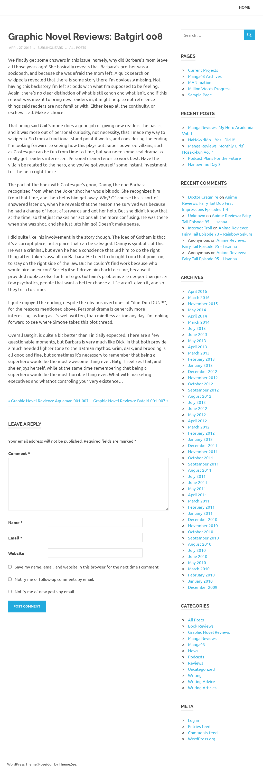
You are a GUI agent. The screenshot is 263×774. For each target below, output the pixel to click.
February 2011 (201, 506)
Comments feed (203, 732)
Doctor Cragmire (203, 196)
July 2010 (197, 550)
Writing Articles (202, 687)
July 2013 (197, 328)
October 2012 (200, 383)
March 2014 (199, 321)
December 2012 (202, 371)
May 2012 (197, 414)
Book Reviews (200, 625)
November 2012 (203, 377)
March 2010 (199, 568)
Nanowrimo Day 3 (204, 164)
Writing (195, 675)
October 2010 (200, 531)
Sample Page (200, 94)
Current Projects (203, 69)
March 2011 (199, 500)
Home (244, 7)
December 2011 (202, 445)
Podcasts (196, 656)
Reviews (195, 662)
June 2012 (197, 408)
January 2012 (200, 439)
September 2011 (203, 463)
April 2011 (197, 494)
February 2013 (201, 358)
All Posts (77, 47)
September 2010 (203, 537)
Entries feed (199, 726)
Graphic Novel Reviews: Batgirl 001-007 (129, 400)
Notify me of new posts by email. (45, 591)
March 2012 (199, 426)
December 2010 (202, 519)
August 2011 (199, 469)
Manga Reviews (202, 638)
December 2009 (202, 587)
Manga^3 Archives (205, 76)
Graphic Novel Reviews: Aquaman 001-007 (50, 400)
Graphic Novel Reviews (209, 632)
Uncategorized (201, 669)
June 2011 (197, 482)
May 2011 (197, 488)
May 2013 (197, 340)
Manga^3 (196, 644)
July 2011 (197, 476)
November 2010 (203, 525)
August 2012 (199, 395)
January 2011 (200, 513)
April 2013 (197, 346)
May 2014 (197, 309)
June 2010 (197, 556)
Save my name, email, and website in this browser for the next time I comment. (87, 566)
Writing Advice (201, 681)
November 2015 (203, 303)
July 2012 (197, 402)
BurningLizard (50, 47)
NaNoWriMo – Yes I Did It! (211, 139)
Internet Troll (200, 227)
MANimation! (200, 82)
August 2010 (199, 543)
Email (15, 537)
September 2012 (203, 389)
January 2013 (200, 365)
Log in (193, 720)
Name (15, 522)
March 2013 (199, 352)
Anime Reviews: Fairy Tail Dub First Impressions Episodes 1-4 (209, 203)
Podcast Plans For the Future (214, 158)
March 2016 (199, 297)
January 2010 (200, 580)
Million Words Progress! (209, 88)
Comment (19, 453)
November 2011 (203, 451)
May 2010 (197, 562)
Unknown (196, 215)
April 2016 (197, 291)
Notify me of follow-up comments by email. (54, 579)
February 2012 (201, 432)
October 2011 (200, 457)
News (193, 650)
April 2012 (197, 420)
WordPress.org (201, 738)
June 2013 (197, 334)
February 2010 (201, 574)
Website (16, 553)
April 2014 (197, 315)
